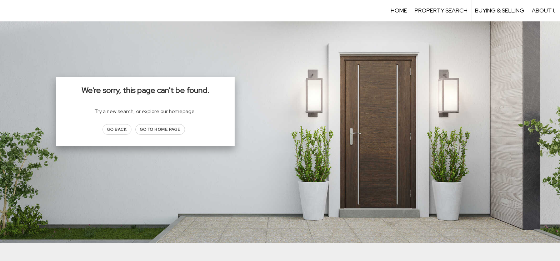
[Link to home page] (9, 10)
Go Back (117, 129)
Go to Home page (160, 129)
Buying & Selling (499, 10)
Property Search (441, 10)
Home (399, 10)
